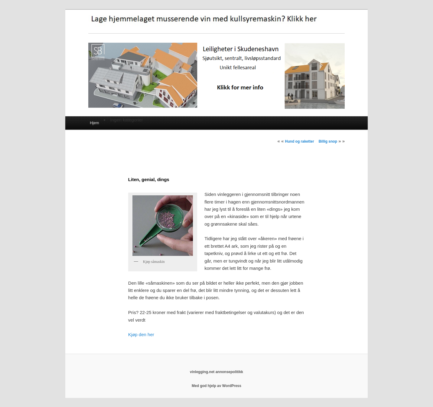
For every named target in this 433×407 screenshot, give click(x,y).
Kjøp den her (141, 334)
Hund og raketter (299, 141)
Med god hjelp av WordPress (216, 386)
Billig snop (328, 141)
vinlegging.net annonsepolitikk (216, 372)
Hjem (94, 123)
